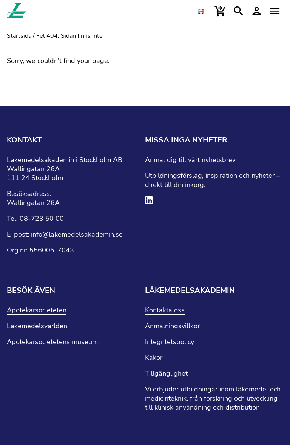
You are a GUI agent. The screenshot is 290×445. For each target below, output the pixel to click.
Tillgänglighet (166, 373)
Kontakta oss (165, 310)
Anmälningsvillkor (172, 325)
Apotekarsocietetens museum (52, 341)
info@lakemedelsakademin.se (77, 234)
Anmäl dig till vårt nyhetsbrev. (191, 159)
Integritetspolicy (169, 341)
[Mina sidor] (256, 11)
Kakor (153, 357)
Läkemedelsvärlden (37, 325)
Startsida (19, 36)
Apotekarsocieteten (36, 310)
